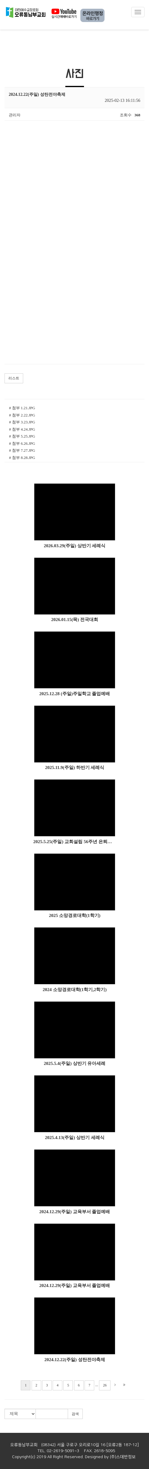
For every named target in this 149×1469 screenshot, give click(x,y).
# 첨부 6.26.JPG (22, 443)
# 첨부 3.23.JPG (22, 422)
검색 (75, 1414)
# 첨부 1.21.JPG (22, 408)
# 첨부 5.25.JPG (22, 436)
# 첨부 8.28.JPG (22, 457)
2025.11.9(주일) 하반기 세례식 (74, 767)
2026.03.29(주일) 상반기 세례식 (75, 545)
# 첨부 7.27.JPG (22, 450)
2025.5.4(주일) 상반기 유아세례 (75, 1063)
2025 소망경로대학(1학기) (74, 915)
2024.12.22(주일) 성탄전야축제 (74, 1359)
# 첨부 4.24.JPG (22, 429)
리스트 (13, 378)
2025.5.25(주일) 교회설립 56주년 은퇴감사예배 (74, 841)
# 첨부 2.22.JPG (22, 415)
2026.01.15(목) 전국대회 (74, 619)
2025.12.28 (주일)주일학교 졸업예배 (74, 693)
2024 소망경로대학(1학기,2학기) (75, 989)
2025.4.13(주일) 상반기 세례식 (74, 1137)
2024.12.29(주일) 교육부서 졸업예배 (74, 1211)
